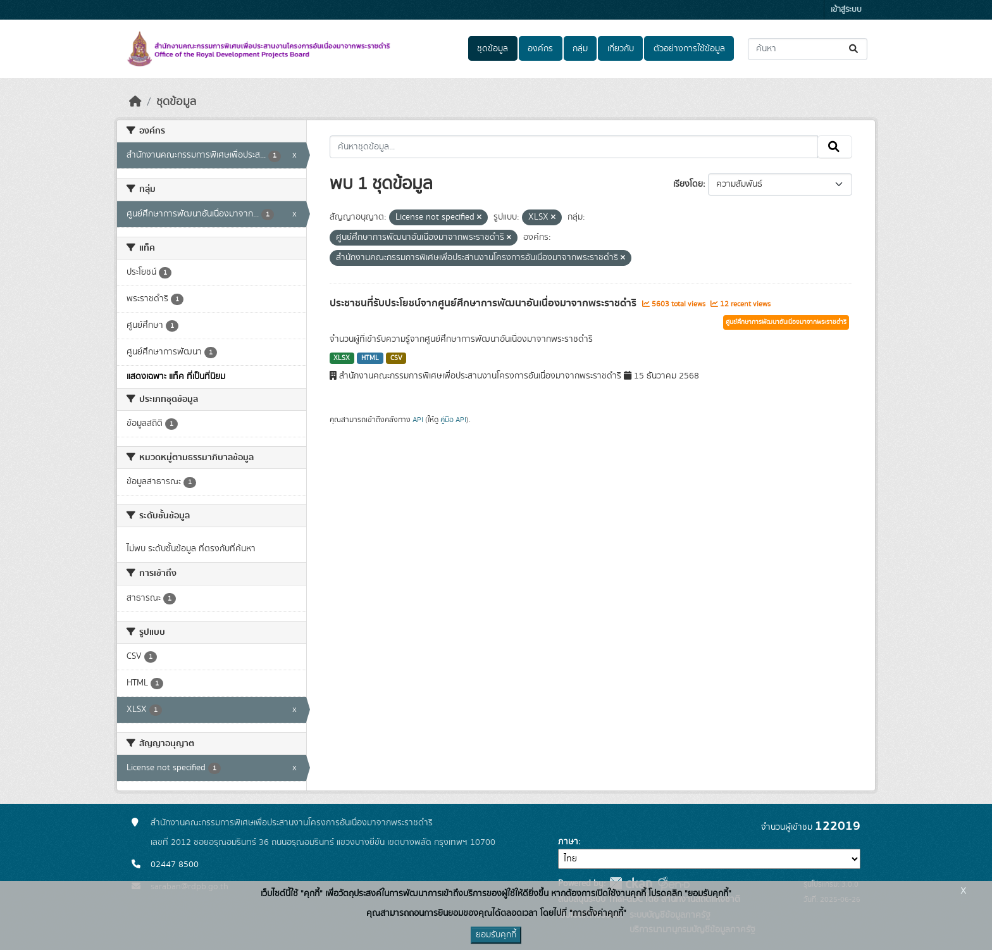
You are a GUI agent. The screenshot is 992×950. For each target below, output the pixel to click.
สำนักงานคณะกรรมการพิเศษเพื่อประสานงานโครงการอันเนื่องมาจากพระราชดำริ (292, 822)
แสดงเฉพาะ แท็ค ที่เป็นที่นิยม (176, 376)
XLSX (341, 358)
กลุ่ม (580, 48)
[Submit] (854, 49)
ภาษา (568, 841)
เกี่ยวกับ (620, 48)
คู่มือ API (453, 419)
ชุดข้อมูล (492, 48)
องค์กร (540, 48)
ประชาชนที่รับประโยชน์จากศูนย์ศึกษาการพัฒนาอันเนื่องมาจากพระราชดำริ (484, 303)
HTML (370, 358)
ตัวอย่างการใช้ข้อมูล (689, 48)
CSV (396, 358)
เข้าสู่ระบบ (846, 10)
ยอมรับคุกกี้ (496, 934)
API (417, 419)
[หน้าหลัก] (135, 102)
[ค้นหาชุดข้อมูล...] (807, 49)
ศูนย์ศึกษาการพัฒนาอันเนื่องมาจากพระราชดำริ (786, 322)
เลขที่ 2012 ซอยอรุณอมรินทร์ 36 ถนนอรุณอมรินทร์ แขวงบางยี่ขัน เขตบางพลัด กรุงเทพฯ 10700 (323, 842)
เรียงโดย (688, 184)
